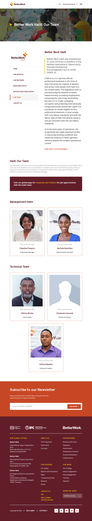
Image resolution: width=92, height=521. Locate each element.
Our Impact (45, 468)
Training (66, 478)
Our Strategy (67, 468)
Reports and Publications (49, 471)
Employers (66, 445)
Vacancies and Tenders (46, 182)
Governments (67, 448)
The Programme (46, 442)
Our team (44, 448)
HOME (15, 69)
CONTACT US (17, 103)
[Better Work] (72, 427)
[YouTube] (67, 511)
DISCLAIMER (30, 511)
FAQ (42, 494)
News (43, 475)
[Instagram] (72, 511)
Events (43, 484)
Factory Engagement (70, 471)
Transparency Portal (48, 478)
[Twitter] (61, 511)
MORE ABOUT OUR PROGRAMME (56, 149)
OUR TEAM (17, 97)
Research (44, 481)
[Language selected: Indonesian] (70, 4)
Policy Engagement (69, 475)
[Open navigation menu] (81, 4)
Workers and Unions (70, 442)
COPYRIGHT (43, 511)
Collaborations (68, 458)
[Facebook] (56, 511)
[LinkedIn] (77, 511)
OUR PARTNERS (18, 80)
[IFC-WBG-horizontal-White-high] (35, 428)
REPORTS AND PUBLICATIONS (23, 92)
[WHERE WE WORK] (72, 496)
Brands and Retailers (70, 455)
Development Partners (70, 451)
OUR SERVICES (18, 75)
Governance (45, 445)
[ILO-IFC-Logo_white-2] (15, 428)
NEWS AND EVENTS (20, 86)
